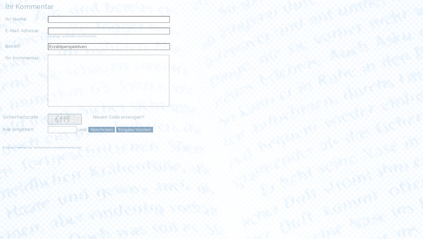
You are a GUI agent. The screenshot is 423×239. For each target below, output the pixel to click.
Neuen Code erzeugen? (118, 126)
